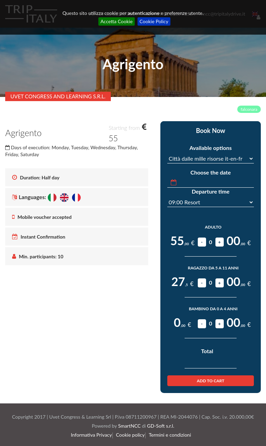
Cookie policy (132, 435)
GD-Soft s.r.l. (160, 426)
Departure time (210, 191)
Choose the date (210, 172)
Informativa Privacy (93, 435)
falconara (249, 109)
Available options (210, 147)
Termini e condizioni (171, 435)
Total (207, 351)
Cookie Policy (154, 21)
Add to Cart (210, 380)
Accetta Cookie (116, 21)
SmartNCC (129, 426)
